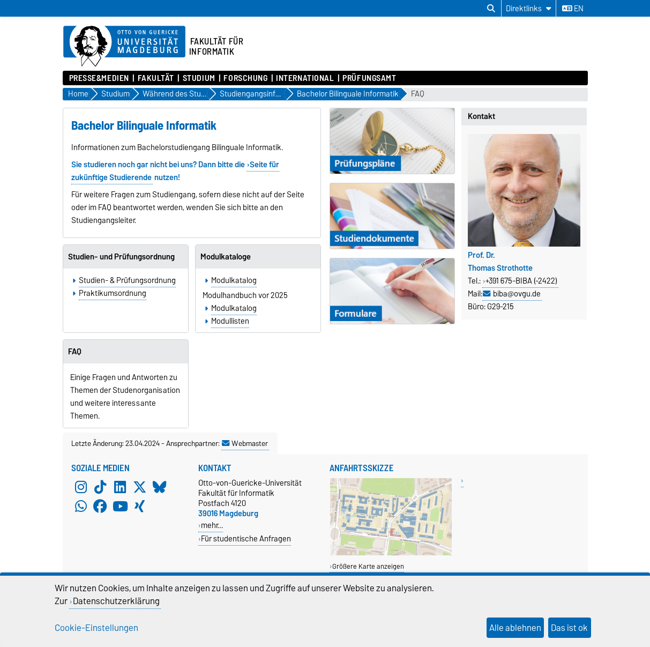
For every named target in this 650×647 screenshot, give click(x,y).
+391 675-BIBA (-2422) (521, 280)
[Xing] (140, 506)
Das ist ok (569, 627)
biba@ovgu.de (517, 293)
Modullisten (230, 321)
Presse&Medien (99, 78)
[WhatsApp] (81, 506)
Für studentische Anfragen (246, 538)
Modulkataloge (225, 256)
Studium (199, 78)
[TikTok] (100, 487)
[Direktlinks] (529, 8)
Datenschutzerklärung (116, 600)
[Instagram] (81, 487)
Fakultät (156, 78)
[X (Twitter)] (140, 487)
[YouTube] (120, 506)
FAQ (417, 94)
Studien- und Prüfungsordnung (121, 256)
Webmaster (245, 443)
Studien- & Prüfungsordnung (127, 280)
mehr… (212, 525)
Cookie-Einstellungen (96, 627)
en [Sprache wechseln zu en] (573, 8)
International (305, 78)
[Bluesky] (159, 487)
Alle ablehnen (515, 627)
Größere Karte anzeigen (368, 566)
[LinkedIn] (120, 487)
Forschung (245, 78)
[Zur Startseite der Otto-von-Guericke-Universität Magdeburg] (124, 46)
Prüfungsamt (369, 78)
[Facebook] (100, 506)
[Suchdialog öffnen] (491, 8)
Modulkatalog (234, 280)
